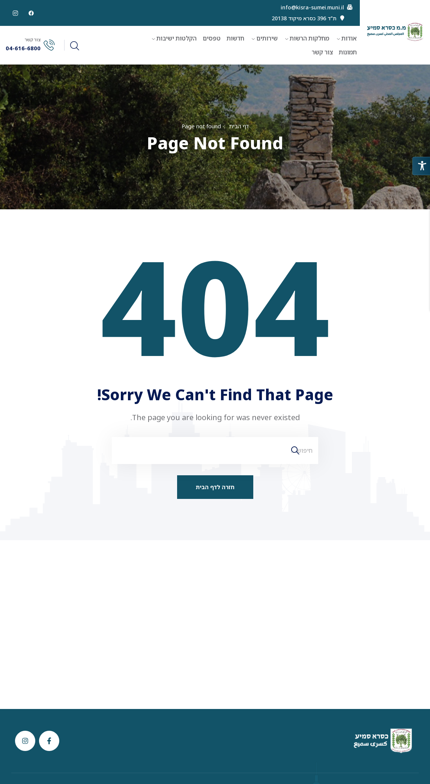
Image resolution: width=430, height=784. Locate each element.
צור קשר (322, 52)
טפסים (212, 38)
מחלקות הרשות (309, 38)
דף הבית (239, 126)
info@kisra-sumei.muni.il (312, 7)
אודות (349, 38)
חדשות (235, 38)
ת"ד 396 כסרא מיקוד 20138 (304, 18)
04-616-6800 (23, 48)
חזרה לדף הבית (215, 487)
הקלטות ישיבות (176, 38)
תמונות (348, 52)
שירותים (267, 38)
